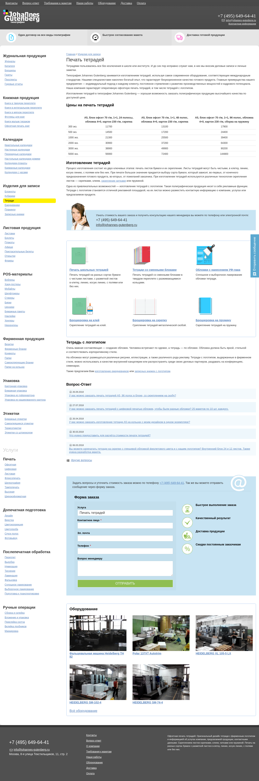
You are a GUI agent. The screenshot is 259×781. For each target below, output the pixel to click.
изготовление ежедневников (112, 371)
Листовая (10, 473)
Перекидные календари (18, 154)
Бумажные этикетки (16, 419)
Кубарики (10, 196)
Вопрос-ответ (30, 3)
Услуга (81, 507)
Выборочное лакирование (19, 589)
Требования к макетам (58, 3)
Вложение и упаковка (17, 617)
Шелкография (12, 482)
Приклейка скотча (15, 622)
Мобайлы (10, 288)
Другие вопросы (81, 460)
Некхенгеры (11, 325)
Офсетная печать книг (17, 126)
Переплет (10, 557)
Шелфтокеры (12, 293)
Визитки (9, 344)
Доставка (126, 3)
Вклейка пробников (16, 626)
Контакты (11, 3)
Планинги (10, 209)
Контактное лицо (88, 520)
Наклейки (10, 316)
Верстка (9, 520)
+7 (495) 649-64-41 (237, 15)
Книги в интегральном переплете (23, 107)
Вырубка (9, 562)
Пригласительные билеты (19, 251)
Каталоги (10, 66)
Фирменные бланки (16, 349)
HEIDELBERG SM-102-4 (85, 702)
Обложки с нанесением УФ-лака (218, 269)
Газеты (8, 75)
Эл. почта (83, 533)
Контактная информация (242, 23)
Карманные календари (17, 167)
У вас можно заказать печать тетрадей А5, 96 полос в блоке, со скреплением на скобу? (122, 395)
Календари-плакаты (16, 163)
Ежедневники (12, 205)
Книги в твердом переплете (20, 103)
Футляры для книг (15, 116)
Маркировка (11, 631)
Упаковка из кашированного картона (25, 399)
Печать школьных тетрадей (89, 269)
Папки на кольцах (14, 367)
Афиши (9, 247)
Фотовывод (11, 538)
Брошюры (10, 70)
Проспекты (11, 79)
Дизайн (9, 515)
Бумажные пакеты (15, 311)
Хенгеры (9, 320)
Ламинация (11, 575)
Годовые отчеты (14, 84)
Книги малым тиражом (17, 121)
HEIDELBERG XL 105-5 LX (213, 653)
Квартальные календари (18, 145)
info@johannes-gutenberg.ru (241, 20)
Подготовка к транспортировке (22, 593)
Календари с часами (16, 172)
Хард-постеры (13, 284)
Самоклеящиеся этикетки (19, 423)
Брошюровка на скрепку (150, 320)
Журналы (10, 61)
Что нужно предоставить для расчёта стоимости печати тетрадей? (110, 435)
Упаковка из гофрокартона (20, 395)
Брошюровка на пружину (213, 320)
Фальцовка (11, 580)
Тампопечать (12, 487)
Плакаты (9, 242)
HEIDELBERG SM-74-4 (148, 702)
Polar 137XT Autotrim (147, 653)
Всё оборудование (83, 711)
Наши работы (84, 3)
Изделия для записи (89, 54)
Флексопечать (12, 478)
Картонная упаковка (16, 386)
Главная (71, 54)
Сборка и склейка (14, 612)
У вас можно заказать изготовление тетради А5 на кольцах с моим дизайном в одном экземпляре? (129, 422)
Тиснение (10, 571)
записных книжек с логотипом (152, 371)
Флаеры (9, 260)
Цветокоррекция (14, 524)
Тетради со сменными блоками (154, 269)
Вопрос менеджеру (89, 558)
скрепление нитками (113, 180)
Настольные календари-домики (22, 158)
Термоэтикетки (13, 428)
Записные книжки (14, 214)
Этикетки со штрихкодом (19, 432)
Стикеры (9, 298)
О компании (93, 746)
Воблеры (10, 279)
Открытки (10, 256)
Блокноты (10, 191)
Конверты (10, 353)
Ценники (9, 307)
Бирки (8, 302)
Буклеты (9, 238)
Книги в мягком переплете (19, 112)
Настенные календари (17, 149)
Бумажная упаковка (16, 390)
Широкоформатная (15, 496)
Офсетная (10, 464)
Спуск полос (11, 533)
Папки (8, 358)
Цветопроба (11, 529)
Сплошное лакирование (18, 584)
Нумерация (11, 566)
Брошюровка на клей (85, 320)
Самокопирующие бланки (19, 362)
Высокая (9, 491)
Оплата (141, 3)
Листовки (10, 233)
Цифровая (10, 469)
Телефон (83, 545)
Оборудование (107, 3)
